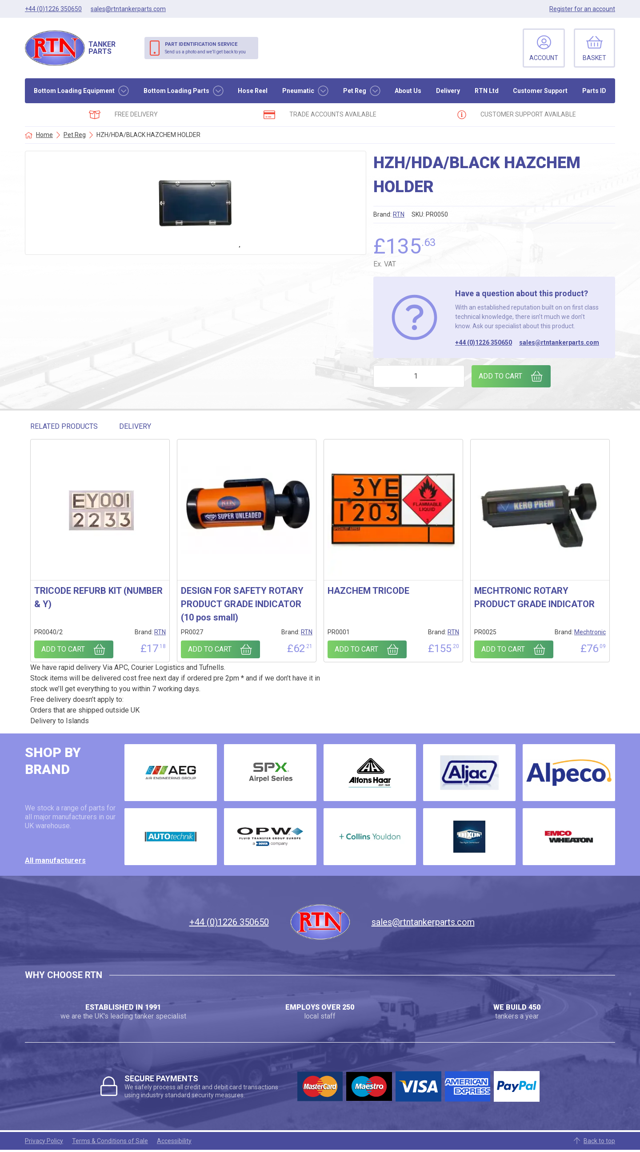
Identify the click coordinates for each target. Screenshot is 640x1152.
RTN (398, 214)
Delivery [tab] (135, 426)
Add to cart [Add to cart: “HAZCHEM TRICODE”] (356, 649)
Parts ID (594, 90)
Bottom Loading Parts (176, 90)
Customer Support (540, 90)
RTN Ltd (487, 90)
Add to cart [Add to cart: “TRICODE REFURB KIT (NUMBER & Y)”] (63, 649)
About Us (408, 90)
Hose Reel (253, 90)
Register (582, 8)
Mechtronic (590, 632)
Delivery (448, 90)
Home (44, 134)
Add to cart (500, 376)
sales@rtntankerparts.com (559, 342)
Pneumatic (298, 90)
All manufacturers (55, 860)
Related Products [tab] (64, 426)
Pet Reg (354, 90)
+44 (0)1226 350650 (483, 342)
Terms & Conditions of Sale (110, 1140)
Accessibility (174, 1140)
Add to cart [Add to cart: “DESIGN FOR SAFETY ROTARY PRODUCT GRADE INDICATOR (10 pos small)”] (210, 649)
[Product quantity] (418, 376)
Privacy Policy (44, 1140)
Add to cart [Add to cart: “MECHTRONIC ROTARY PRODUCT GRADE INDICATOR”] (503, 649)
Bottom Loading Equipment (74, 90)
